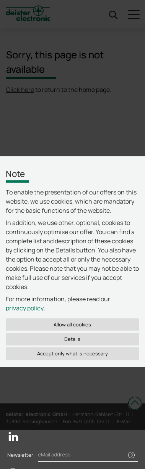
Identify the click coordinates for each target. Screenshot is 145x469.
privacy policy (25, 308)
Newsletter (20, 454)
